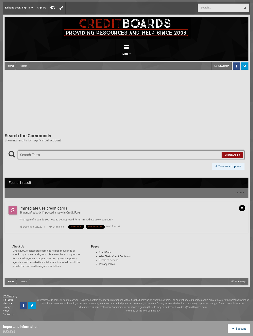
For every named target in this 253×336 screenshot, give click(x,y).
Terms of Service (108, 260)
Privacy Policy (107, 264)
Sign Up (41, 7)
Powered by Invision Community (143, 310)
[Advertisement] (126, 99)
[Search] (209, 8)
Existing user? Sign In (19, 8)
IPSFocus (8, 299)
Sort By (239, 193)
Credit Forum (74, 212)
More (136, 53)
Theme (7, 303)
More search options (228, 166)
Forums (115, 53)
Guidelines (9, 330)
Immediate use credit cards (43, 208)
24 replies (56, 226)
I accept (239, 328)
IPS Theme (8, 296)
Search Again (232, 154)
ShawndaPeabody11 (31, 212)
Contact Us (9, 314)
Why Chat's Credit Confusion (115, 256)
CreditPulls (105, 252)
